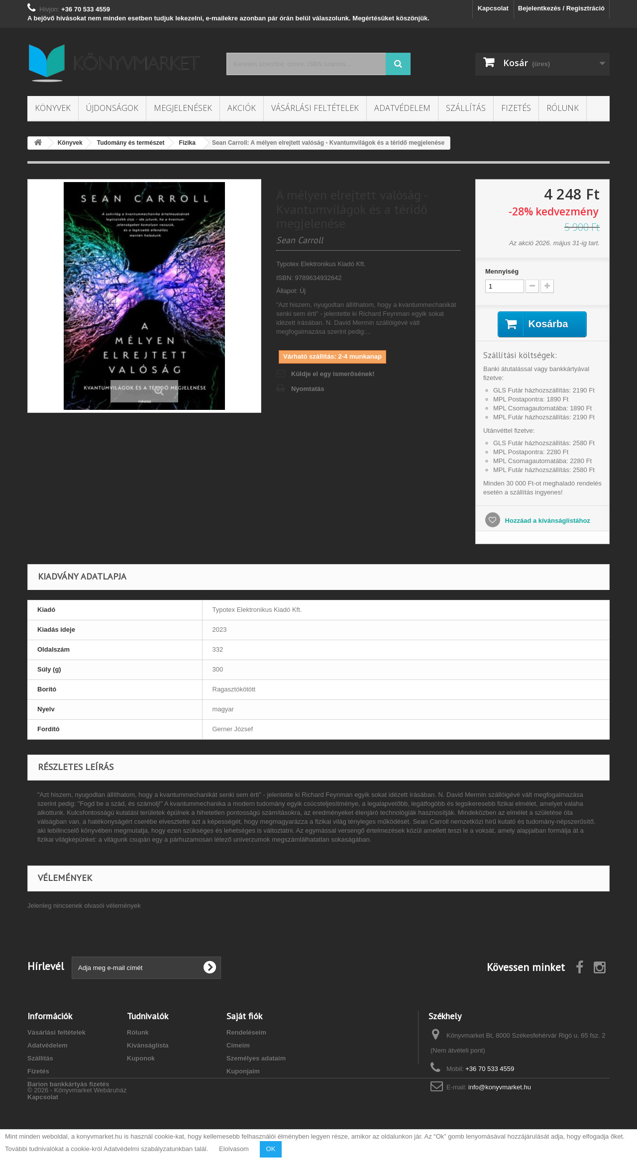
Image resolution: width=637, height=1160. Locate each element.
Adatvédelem (402, 107)
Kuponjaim (243, 1071)
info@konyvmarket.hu (499, 1087)
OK (271, 1149)
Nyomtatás (307, 388)
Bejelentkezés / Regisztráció (561, 8)
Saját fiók (244, 1016)
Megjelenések (183, 107)
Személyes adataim (256, 1058)
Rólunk (562, 107)
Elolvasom (234, 1149)
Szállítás (466, 107)
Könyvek (53, 107)
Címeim (238, 1045)
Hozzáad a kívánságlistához (546, 520)
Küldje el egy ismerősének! (333, 374)
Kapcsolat (493, 8)
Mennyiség (502, 271)
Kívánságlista (148, 1045)
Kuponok (141, 1058)
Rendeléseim (246, 1032)
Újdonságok (112, 107)
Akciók (241, 107)
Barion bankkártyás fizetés (68, 1084)
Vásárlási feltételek (315, 107)
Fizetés (516, 107)
